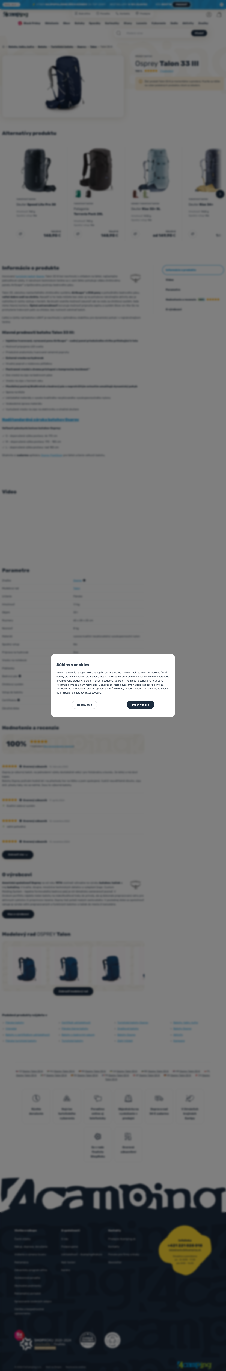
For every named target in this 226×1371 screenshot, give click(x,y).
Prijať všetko (140, 704)
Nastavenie (84, 704)
